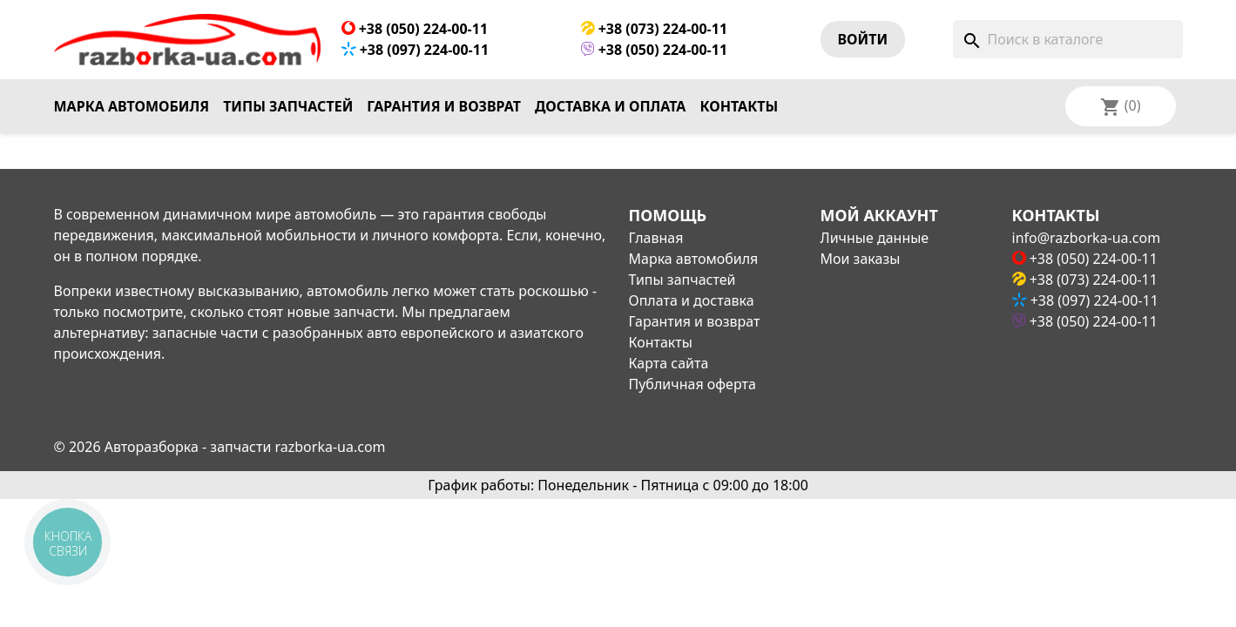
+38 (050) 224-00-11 (415, 28)
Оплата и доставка (691, 300)
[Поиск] (1068, 39)
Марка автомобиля (132, 106)
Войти (863, 39)
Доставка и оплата (610, 106)
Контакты (738, 106)
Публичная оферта (692, 384)
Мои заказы (861, 258)
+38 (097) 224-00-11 (415, 49)
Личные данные (875, 237)
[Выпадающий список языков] (1143, 106)
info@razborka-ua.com (1086, 237)
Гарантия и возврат (444, 106)
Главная (656, 237)
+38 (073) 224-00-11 (654, 28)
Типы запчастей (288, 106)
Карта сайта (669, 363)
